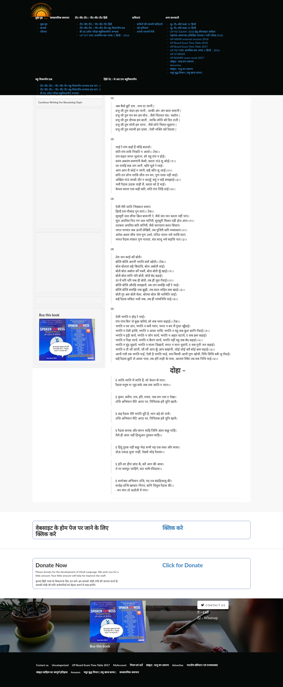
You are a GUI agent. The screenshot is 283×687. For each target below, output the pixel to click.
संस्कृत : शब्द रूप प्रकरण (182, 61)
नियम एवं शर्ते (136, 665)
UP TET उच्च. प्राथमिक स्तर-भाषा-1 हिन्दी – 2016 (104, 35)
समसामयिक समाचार (59, 17)
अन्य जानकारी (172, 17)
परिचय (43, 31)
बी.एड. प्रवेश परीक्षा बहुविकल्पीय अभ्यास (99, 31)
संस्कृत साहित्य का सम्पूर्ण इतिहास (52, 672)
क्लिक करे (172, 527)
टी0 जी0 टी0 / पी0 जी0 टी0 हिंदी (91, 17)
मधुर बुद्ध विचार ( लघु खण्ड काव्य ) (186, 72)
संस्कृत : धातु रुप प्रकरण (181, 68)
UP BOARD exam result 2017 (187, 57)
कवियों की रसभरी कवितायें (149, 24)
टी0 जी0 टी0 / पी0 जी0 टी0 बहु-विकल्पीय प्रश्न (102, 27)
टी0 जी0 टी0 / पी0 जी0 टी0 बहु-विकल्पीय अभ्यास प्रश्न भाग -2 (70, 89)
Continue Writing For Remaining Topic (60, 102)
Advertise (175, 65)
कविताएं (136, 17)
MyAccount (120, 665)
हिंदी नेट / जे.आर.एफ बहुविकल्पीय (120, 79)
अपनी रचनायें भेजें (145, 31)
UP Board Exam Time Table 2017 (189, 46)
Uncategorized (60, 665)
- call (203, 612)
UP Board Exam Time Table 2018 (189, 42)
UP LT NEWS (177, 54)
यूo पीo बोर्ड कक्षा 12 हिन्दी (183, 24)
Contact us (42, 665)
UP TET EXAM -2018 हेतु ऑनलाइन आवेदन (192, 31)
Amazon (75, 672)
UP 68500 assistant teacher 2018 (189, 39)
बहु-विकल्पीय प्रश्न (43, 79)
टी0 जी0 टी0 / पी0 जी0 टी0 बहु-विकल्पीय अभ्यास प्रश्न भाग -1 (70, 85)
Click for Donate (182, 565)
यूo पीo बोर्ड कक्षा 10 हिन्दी (183, 27)
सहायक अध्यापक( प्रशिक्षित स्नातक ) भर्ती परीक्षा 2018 (196, 35)
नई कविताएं (142, 27)
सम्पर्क (43, 27)
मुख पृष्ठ (38, 17)
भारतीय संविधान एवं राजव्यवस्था (202, 665)
